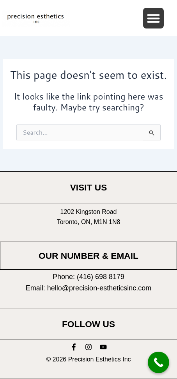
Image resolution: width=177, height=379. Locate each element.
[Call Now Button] (158, 362)
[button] (153, 18)
